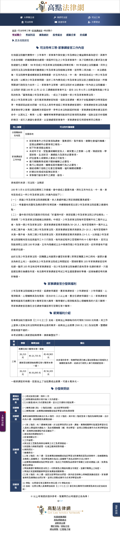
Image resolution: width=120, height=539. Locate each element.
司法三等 (96, 17)
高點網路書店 (60, 519)
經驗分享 (71, 34)
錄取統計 (44, 34)
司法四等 (29, 21)
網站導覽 (54, 529)
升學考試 (96, 21)
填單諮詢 (116, 509)
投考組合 (57, 34)
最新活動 (3, 418)
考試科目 (30, 34)
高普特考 (62, 21)
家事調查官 (37, 30)
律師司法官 (62, 17)
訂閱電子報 (65, 529)
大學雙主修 (29, 17)
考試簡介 (16, 34)
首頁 (14, 30)
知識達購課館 (60, 516)
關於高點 (55, 526)
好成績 (83, 34)
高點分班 (65, 526)
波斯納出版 (60, 522)
